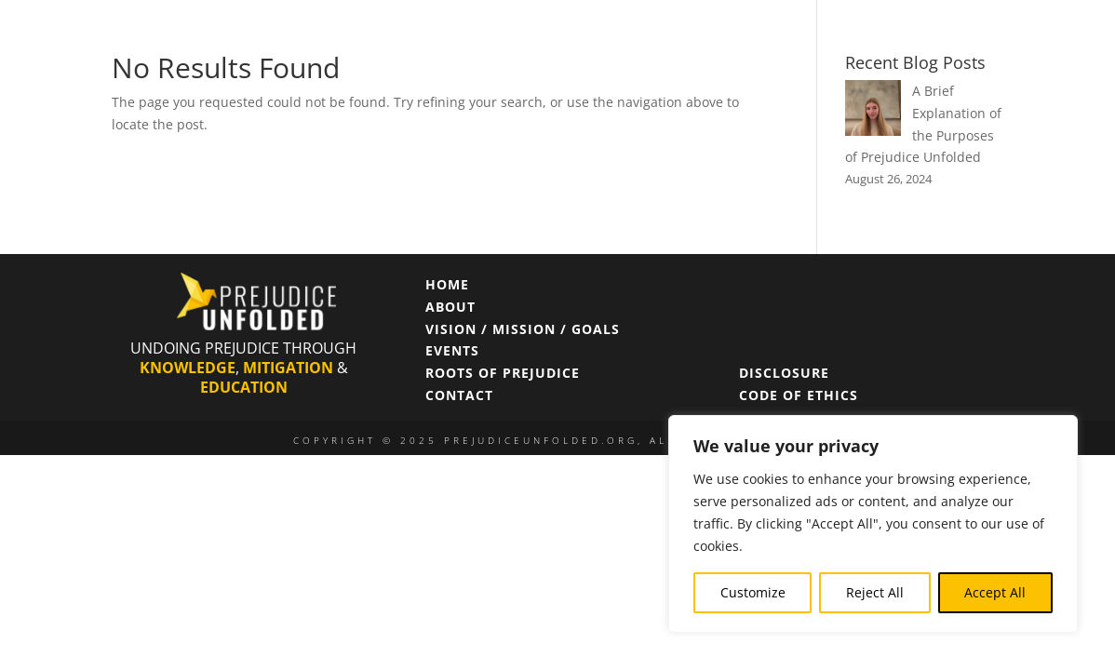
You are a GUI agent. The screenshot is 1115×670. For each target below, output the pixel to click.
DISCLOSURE (784, 373)
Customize (753, 592)
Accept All (995, 592)
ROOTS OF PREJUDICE (502, 373)
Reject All (875, 592)
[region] (873, 524)
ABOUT (450, 306)
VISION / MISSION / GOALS (522, 329)
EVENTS (452, 350)
